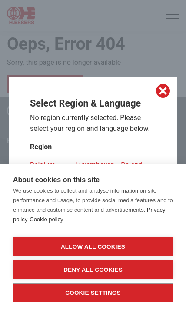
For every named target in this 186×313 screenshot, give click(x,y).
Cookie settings (93, 293)
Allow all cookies (93, 246)
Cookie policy (46, 219)
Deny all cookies (93, 269)
